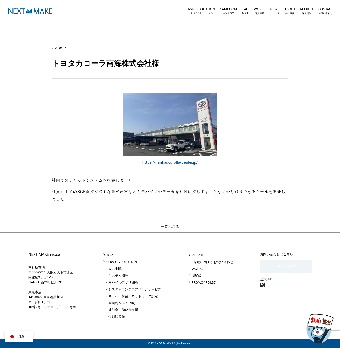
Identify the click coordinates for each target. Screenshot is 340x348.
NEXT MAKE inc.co (44, 254)
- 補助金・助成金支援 (122, 309)
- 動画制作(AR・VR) (120, 303)
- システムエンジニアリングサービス (133, 289)
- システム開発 (117, 275)
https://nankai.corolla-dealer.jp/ (170, 162)
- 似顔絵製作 (115, 316)
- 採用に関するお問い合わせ (212, 262)
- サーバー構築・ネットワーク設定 (132, 296)
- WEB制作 (114, 268)
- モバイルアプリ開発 (122, 282)
